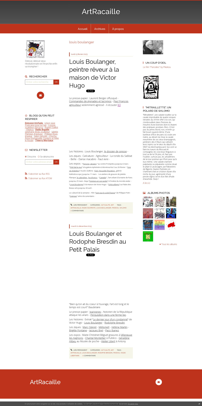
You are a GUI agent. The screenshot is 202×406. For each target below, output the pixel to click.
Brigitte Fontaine (78, 330)
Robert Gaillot (51, 127)
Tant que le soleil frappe (105, 193)
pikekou (115, 208)
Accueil (82, 29)
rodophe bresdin (105, 353)
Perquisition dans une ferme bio (108, 315)
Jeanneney (95, 311)
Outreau (73, 196)
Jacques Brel (96, 330)
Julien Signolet (40, 136)
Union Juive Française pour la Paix (40, 124)
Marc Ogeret (89, 327)
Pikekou (30, 129)
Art (112, 205)
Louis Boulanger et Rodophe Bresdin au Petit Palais (97, 241)
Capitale (102, 177)
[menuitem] (82, 28)
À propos (118, 29)
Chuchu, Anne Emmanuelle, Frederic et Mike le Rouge (42, 138)
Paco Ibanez (112, 330)
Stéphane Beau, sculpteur (37, 131)
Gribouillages (113, 184)
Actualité (105, 205)
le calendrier (82, 177)
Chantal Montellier (95, 338)
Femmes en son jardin (98, 181)
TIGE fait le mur (76, 167)
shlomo (123, 208)
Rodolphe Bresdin (114, 322)
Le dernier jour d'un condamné (110, 319)
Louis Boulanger (76, 184)
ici (119, 104)
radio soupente (88, 208)
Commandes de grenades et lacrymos (90, 101)
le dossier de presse (115, 151)
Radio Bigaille (42, 129)
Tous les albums (169, 244)
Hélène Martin (119, 327)
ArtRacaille (101, 11)
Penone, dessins (89, 164)
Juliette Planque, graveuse (41, 132)
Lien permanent (79, 205)
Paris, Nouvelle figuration (104, 171)
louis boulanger (103, 208)
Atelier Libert (108, 341)
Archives (99, 29)
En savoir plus (133, 404)
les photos (92, 177)
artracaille (76, 208)
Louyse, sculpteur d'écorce (40, 126)
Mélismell (104, 327)
